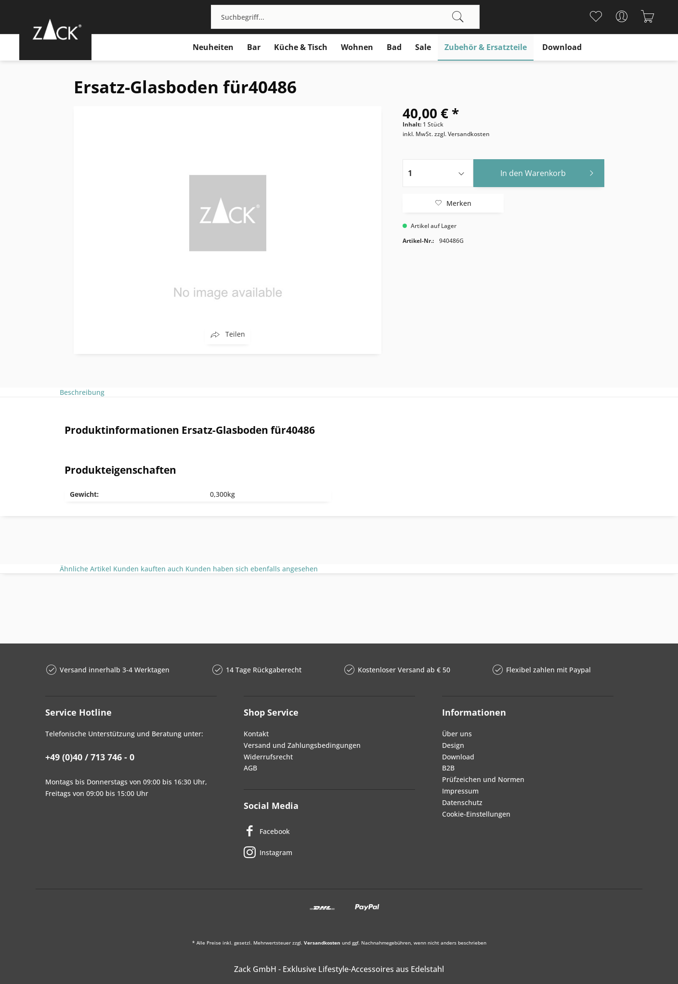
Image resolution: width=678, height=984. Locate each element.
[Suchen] (458, 17)
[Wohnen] (357, 47)
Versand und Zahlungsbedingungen (302, 745)
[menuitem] (345, 17)
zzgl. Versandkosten (462, 134)
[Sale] (423, 47)
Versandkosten (322, 942)
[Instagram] (329, 852)
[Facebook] (329, 831)
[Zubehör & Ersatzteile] (486, 47)
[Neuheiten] (213, 47)
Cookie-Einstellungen (476, 814)
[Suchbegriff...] (345, 17)
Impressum (460, 790)
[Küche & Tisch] (300, 47)
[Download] (561, 47)
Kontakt (256, 733)
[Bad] (394, 47)
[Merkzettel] (596, 16)
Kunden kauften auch (148, 568)
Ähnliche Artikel (85, 568)
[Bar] (253, 47)
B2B (448, 767)
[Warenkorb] (648, 16)
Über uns (457, 733)
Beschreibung (82, 392)
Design (453, 745)
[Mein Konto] (622, 16)
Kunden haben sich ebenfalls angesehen (251, 568)
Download (458, 756)
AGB (250, 767)
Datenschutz (462, 802)
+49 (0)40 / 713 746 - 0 (89, 757)
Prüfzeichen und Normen (483, 779)
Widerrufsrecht (268, 756)
